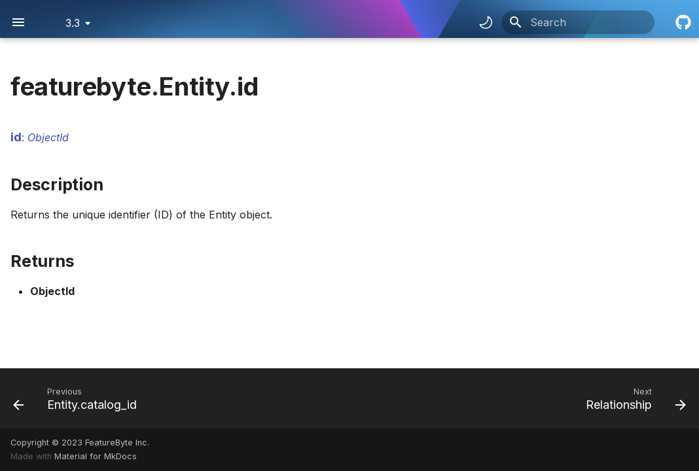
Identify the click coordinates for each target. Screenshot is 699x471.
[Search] (577, 22)
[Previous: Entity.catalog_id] (78, 398)
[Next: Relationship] (632, 398)
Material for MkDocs (95, 456)
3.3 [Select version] (72, 22)
